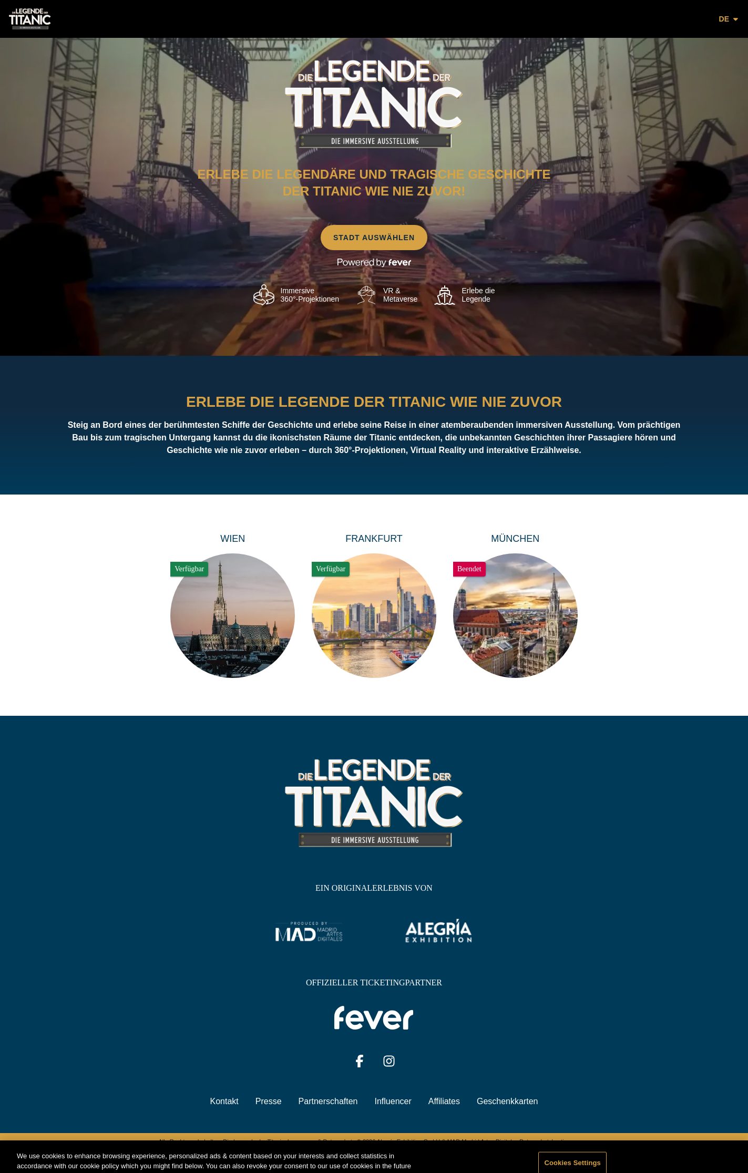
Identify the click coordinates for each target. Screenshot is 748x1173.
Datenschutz (339, 1141)
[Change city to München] (515, 605)
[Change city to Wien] (232, 605)
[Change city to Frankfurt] (374, 605)
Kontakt (224, 1101)
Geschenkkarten (507, 1101)
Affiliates (444, 1101)
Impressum (302, 1141)
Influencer (393, 1101)
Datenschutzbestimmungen (554, 1141)
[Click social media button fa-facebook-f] (359, 1063)
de (729, 19)
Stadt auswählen (374, 237)
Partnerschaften (328, 1101)
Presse (268, 1101)
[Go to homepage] (53, 19)
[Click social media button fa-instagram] (389, 1063)
